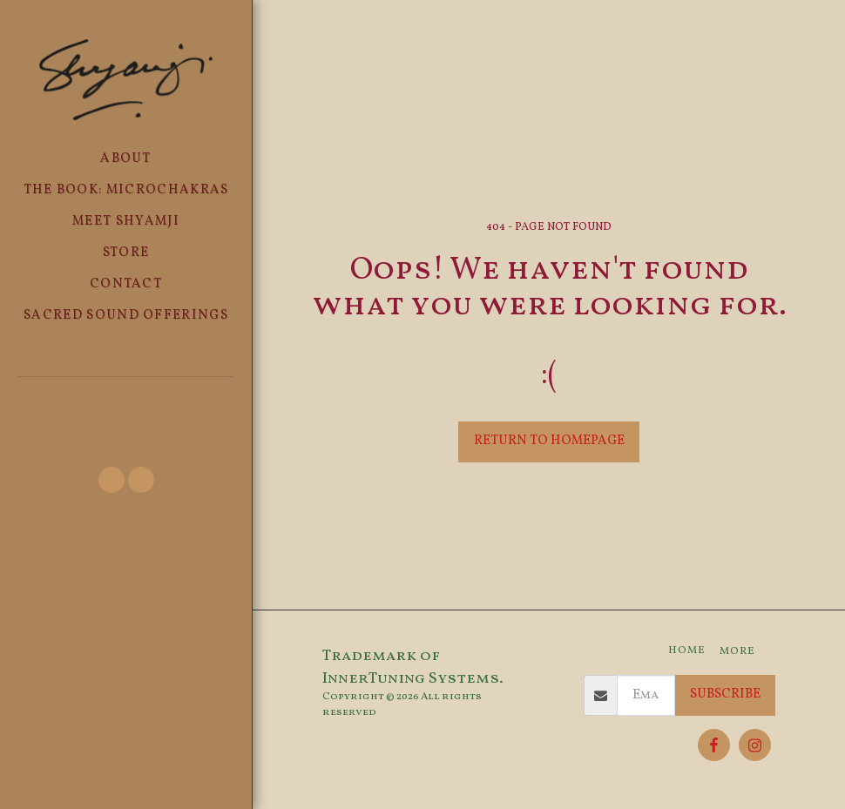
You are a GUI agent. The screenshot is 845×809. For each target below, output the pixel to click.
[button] (125, 399)
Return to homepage (549, 441)
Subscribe (725, 694)
